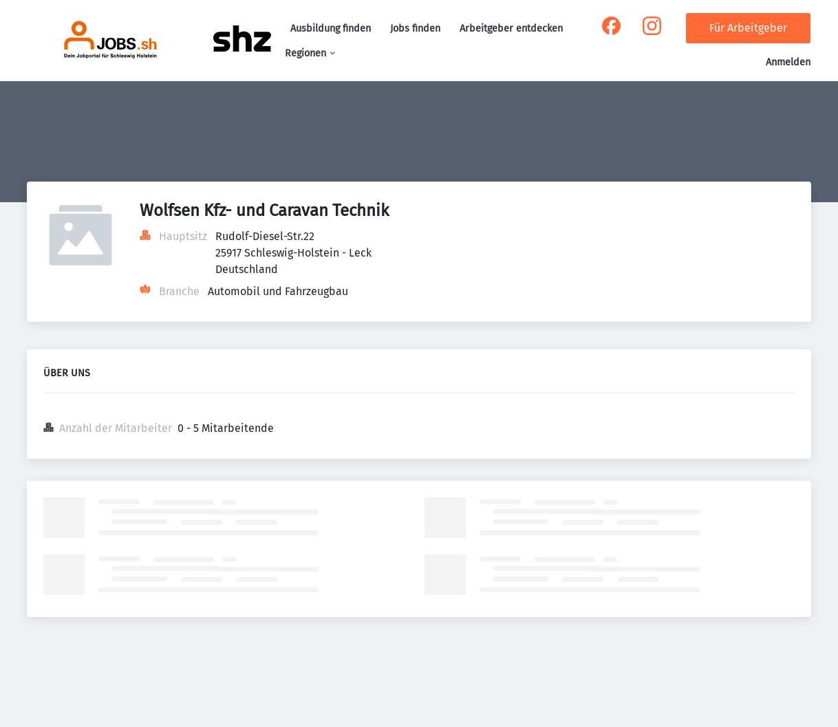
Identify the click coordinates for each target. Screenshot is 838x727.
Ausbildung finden (330, 28)
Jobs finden (415, 28)
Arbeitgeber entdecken (511, 28)
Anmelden (788, 62)
